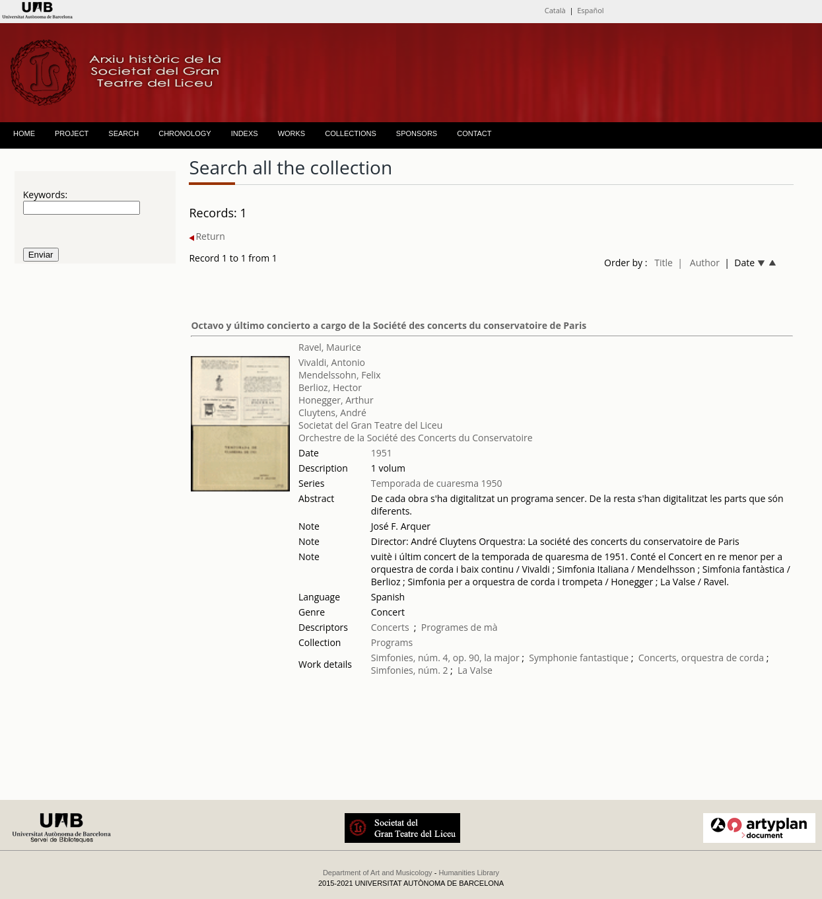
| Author (698, 262)
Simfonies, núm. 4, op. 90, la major (445, 657)
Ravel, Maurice (329, 347)
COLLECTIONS (350, 133)
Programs (392, 642)
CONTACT (474, 133)
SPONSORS (416, 133)
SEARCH (123, 133)
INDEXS (244, 133)
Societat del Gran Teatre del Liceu (370, 425)
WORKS (292, 133)
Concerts (390, 627)
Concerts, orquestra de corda (701, 657)
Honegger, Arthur (336, 400)
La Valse (475, 670)
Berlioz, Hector (330, 387)
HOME (24, 133)
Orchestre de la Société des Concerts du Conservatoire (415, 437)
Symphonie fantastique (579, 657)
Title (663, 262)
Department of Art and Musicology (377, 873)
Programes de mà (459, 627)
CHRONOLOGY (184, 133)
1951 (381, 453)
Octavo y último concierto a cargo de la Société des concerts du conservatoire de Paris (388, 325)
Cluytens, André (332, 412)
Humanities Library (468, 873)
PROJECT (71, 133)
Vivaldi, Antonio (331, 362)
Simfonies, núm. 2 (409, 670)
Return (206, 236)
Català (555, 10)
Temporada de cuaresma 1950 (436, 483)
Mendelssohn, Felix (339, 375)
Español (590, 10)
